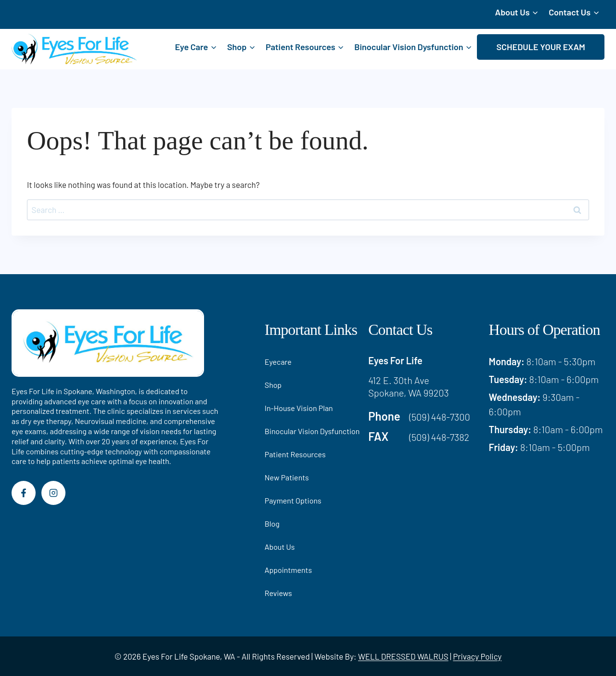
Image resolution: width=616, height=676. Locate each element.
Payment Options (293, 500)
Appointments (288, 569)
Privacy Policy (477, 656)
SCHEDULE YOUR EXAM (540, 46)
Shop (273, 384)
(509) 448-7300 (439, 417)
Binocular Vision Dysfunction (312, 431)
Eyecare (278, 361)
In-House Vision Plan (299, 407)
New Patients (287, 477)
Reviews (278, 592)
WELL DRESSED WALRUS (403, 656)
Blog (272, 523)
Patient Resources (295, 454)
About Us (280, 546)
